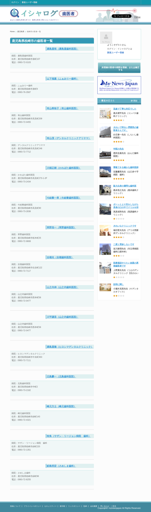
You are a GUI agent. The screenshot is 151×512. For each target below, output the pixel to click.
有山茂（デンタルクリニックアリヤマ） (69, 138)
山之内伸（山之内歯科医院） (63, 287)
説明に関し (118, 284)
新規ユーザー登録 (29, 2)
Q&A (85, 506)
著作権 (62, 506)
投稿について (15, 506)
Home (12, 31)
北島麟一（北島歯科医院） (61, 376)
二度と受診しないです (123, 244)
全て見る (134, 101)
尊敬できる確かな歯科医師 (125, 167)
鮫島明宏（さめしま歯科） (61, 465)
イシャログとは (124, 49)
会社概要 (93, 506)
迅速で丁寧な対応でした (124, 109)
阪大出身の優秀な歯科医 (124, 186)
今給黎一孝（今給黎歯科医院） (64, 197)
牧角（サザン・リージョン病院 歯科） (69, 436)
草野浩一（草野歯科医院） (61, 227)
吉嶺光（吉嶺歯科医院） (60, 257)
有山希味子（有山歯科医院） (63, 108)
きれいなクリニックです (124, 226)
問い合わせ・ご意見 (108, 506)
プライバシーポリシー (32, 506)
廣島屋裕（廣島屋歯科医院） (63, 48)
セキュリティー (50, 506)
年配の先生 (118, 149)
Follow (137, 17)
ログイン (15, 2)
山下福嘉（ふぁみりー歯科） (63, 78)
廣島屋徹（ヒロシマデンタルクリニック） (70, 346)
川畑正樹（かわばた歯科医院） (64, 167)
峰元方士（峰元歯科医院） (61, 406)
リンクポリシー (74, 506)
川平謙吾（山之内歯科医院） (63, 316)
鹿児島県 (20, 31)
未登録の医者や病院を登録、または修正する (120, 68)
